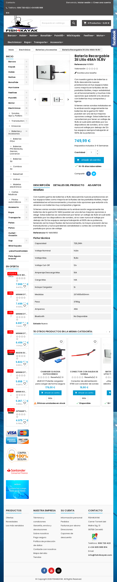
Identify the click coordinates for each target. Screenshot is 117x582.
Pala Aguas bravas (14, 257)
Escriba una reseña (86, 72)
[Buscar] (58, 23)
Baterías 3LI (15, 160)
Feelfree (88, 35)
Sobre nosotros (41, 533)
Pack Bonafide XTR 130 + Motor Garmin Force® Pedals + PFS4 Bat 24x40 (21, 275)
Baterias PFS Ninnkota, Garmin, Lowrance (16, 150)
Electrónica (14, 42)
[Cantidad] (91, 152)
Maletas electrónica (15, 185)
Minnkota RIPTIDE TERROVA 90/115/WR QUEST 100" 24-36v (21, 333)
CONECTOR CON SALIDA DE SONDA (84, 372)
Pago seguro (39, 537)
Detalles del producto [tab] (68, 185)
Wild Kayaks (73, 35)
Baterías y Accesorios (14, 132)
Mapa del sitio (40, 553)
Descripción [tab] (41, 185)
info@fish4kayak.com (100, 555)
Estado (37, 323)
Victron (16, 179)
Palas (11, 222)
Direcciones (67, 529)
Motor (100, 35)
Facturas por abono (70, 525)
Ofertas (9, 517)
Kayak (11, 66)
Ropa (27, 42)
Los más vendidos (15, 525)
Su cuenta (67, 510)
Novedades (12, 521)
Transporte (40, 42)
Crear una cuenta (102, 2)
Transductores (19, 120)
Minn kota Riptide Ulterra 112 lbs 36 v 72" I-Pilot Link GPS (21, 392)
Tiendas (37, 557)
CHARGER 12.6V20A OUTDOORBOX (50, 372)
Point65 (58, 35)
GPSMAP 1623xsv (21, 411)
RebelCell (18, 174)
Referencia (80, 64)
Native (33, 35)
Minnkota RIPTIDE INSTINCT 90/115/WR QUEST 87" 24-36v (21, 314)
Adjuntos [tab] (94, 185)
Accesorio (56, 42)
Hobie (22, 35)
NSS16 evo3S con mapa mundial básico (21, 353)
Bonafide (46, 35)
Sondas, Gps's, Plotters (15, 114)
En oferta (12, 266)
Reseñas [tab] (38, 190)
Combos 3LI (16, 167)
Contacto (10, 2)
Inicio (9, 56)
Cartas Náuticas (13, 193)
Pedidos (65, 521)
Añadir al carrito (89, 160)
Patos (11, 227)
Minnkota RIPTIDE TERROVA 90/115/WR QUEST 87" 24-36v (21, 372)
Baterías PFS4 (15, 140)
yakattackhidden (18, 251)
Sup (10, 240)
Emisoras (16, 126)
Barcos (12, 35)
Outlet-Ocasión (12, 234)
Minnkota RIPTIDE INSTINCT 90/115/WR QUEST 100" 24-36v (21, 294)
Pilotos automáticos (14, 200)
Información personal (71, 517)
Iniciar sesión (84, 2)
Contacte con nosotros (44, 549)
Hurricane (13, 87)
